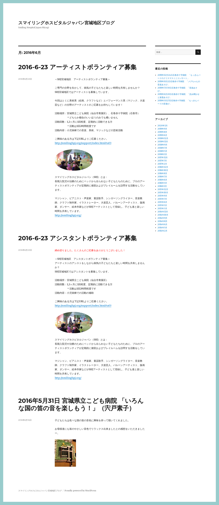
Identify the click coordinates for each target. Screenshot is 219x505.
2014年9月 (162, 218)
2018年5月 (162, 151)
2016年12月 (163, 167)
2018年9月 (162, 144)
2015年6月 (162, 202)
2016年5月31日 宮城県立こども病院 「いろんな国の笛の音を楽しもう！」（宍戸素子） (81, 404)
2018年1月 (162, 154)
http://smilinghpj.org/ (68, 215)
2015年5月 (162, 205)
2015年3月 (162, 208)
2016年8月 (162, 173)
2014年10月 (163, 215)
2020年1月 (163, 125)
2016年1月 (162, 186)
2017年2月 (162, 164)
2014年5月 (162, 227)
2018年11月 (163, 141)
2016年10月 (163, 170)
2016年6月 (162, 180)
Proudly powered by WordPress (80, 490)
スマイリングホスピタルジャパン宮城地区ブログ (66, 22)
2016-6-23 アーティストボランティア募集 (77, 67)
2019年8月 (162, 132)
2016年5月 (162, 183)
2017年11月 (163, 157)
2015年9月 (162, 195)
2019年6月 (162, 135)
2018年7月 (162, 148)
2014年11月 (163, 211)
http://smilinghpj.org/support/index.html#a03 (83, 143)
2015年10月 (163, 192)
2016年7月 (162, 176)
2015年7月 (162, 199)
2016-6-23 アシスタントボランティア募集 (77, 238)
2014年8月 (162, 221)
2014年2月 (162, 231)
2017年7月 (162, 160)
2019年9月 (162, 129)
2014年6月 (162, 224)
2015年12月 (163, 189)
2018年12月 (163, 138)
